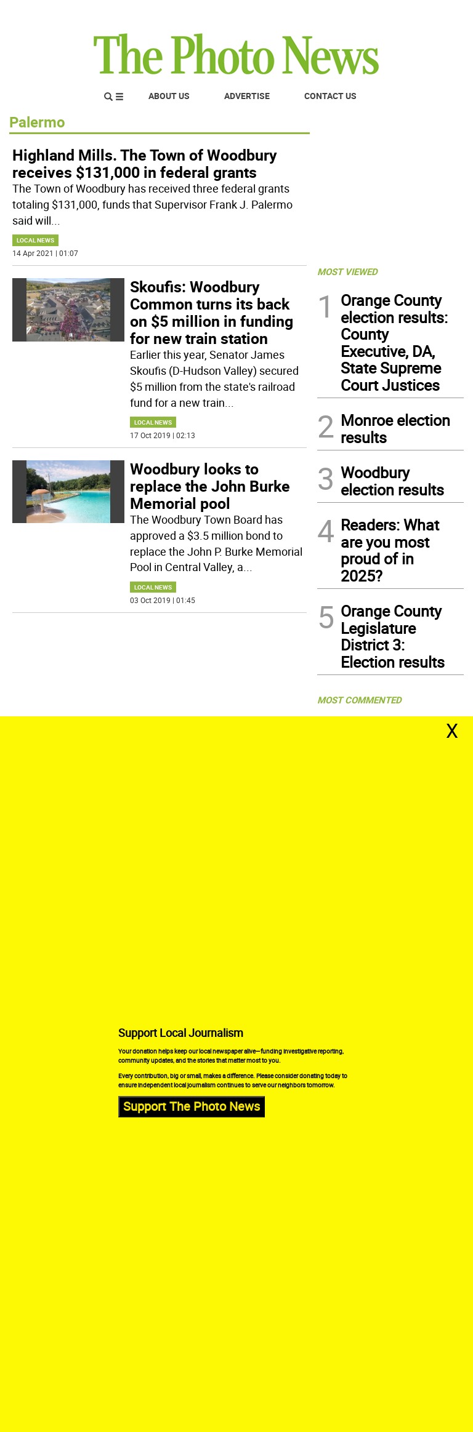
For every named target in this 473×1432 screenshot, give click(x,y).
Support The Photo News (191, 1106)
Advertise (247, 96)
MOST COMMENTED (359, 700)
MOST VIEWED (347, 271)
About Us (169, 96)
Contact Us (330, 96)
